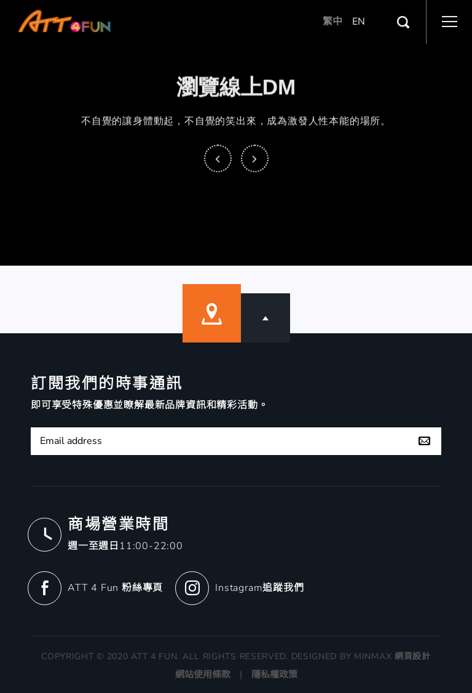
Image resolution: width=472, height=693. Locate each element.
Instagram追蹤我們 (259, 588)
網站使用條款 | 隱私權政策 (236, 674)
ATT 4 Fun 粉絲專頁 (115, 588)
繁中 (332, 20)
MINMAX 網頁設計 (392, 656)
